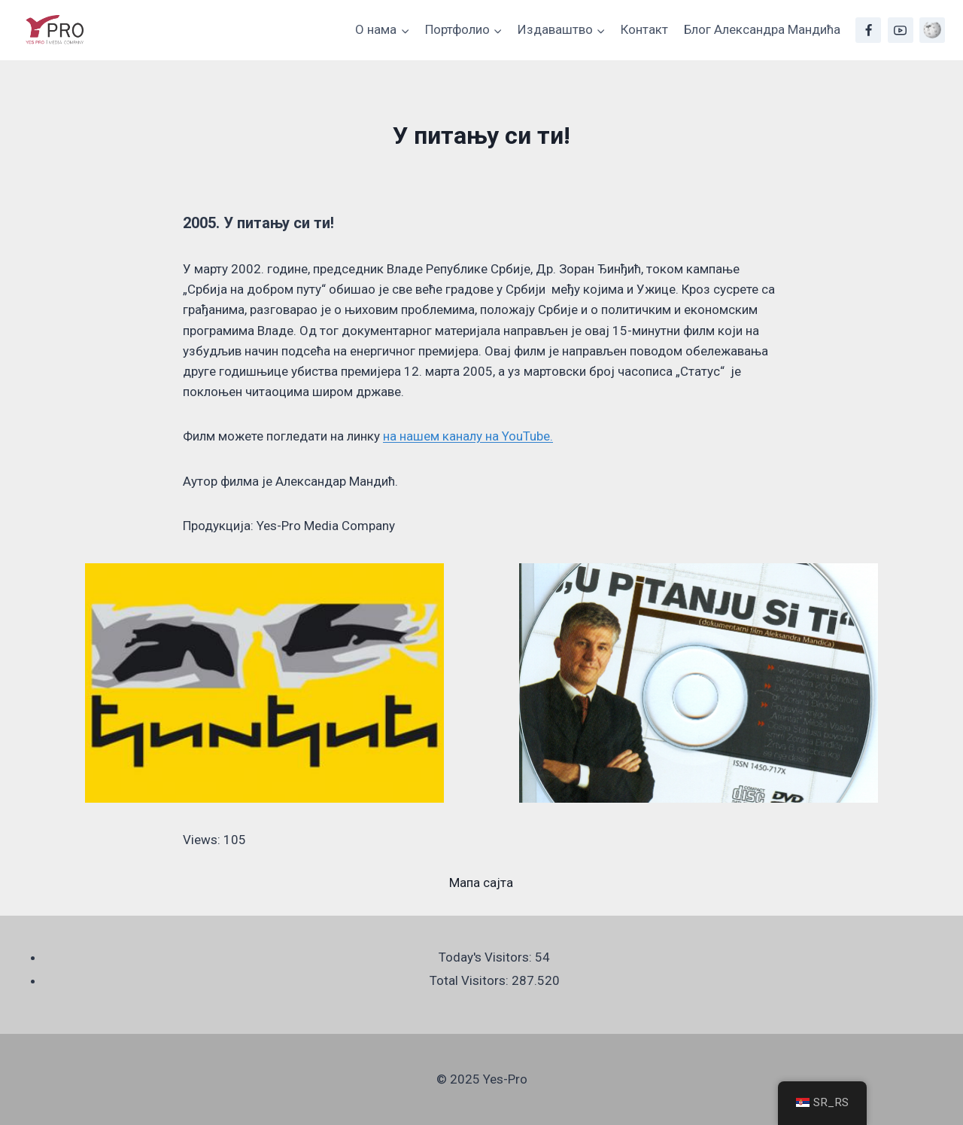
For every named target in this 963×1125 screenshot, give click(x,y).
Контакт (644, 29)
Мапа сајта (481, 882)
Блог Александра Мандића (762, 29)
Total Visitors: (471, 980)
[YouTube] (900, 30)
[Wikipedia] (932, 30)
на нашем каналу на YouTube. (468, 436)
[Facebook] (868, 30)
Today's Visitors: (487, 957)
